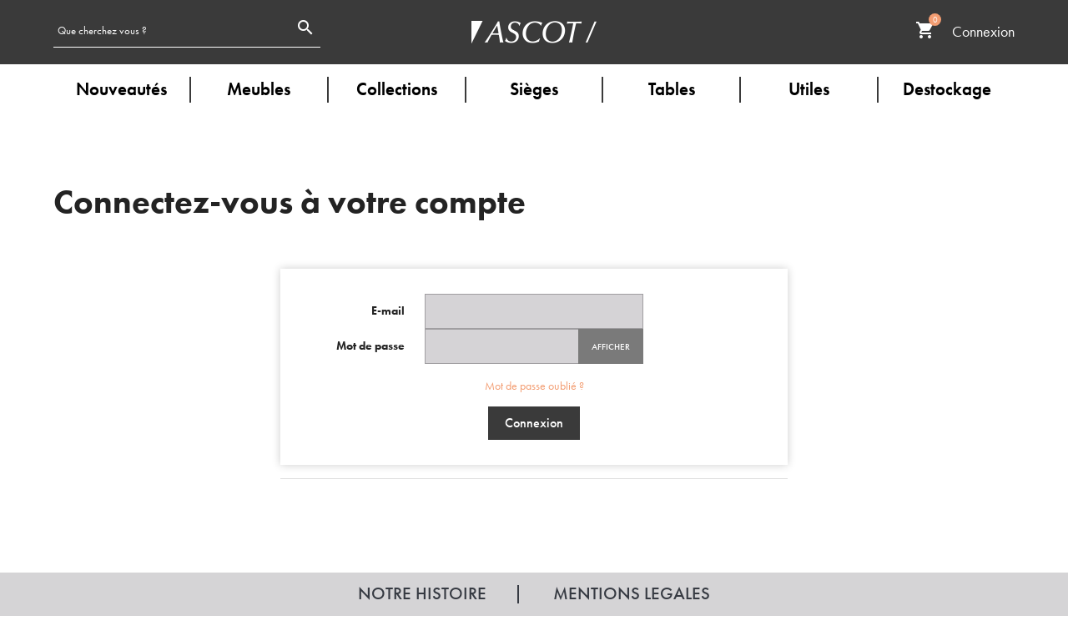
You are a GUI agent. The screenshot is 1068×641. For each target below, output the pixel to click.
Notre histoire (422, 593)
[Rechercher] (171, 30)
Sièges (534, 89)
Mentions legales (631, 593)
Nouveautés (121, 89)
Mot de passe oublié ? (534, 385)
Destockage (947, 89)
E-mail (388, 310)
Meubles (258, 89)
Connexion (534, 423)
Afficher (611, 346)
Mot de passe (370, 345)
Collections (396, 89)
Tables (671, 89)
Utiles (808, 89)
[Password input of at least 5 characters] (502, 346)
